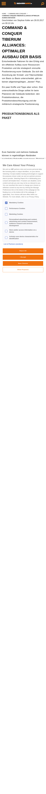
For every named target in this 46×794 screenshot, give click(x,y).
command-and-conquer (17, 13)
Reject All (23, 250)
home (4, 13)
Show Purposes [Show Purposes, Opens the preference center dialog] (23, 269)
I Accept (23, 257)
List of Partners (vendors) (13, 244)
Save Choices (23, 263)
